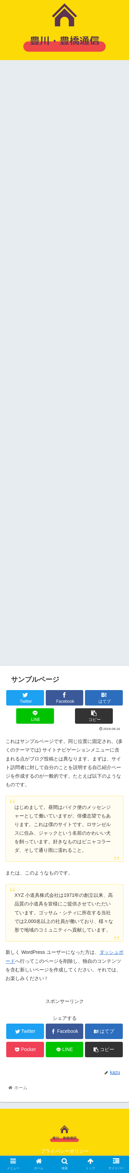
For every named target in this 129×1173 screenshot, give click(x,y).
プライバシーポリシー (65, 1151)
